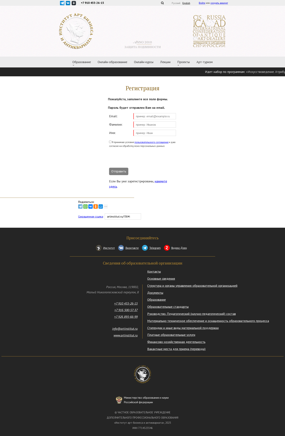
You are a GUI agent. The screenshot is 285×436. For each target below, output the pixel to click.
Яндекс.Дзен (179, 248)
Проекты (183, 62)
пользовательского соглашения (151, 142)
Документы (155, 293)
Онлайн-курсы (143, 62)
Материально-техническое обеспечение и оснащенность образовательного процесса (208, 321)
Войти (202, 3)
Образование (81, 62)
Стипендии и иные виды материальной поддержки (183, 328)
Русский (176, 3)
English (186, 3)
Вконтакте (132, 248)
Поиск (162, 3)
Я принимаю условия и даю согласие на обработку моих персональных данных (142, 144)
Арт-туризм (204, 62)
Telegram (155, 248)
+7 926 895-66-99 (126, 317)
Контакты (154, 271)
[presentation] (136, 158)
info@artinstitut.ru (125, 329)
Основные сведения (161, 278)
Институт (109, 248)
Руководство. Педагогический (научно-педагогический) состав (191, 314)
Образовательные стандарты (168, 307)
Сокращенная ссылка (90, 216)
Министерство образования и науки (146, 400)
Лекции (165, 62)
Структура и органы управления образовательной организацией (192, 286)
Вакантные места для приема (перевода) (176, 349)
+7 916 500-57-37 (126, 310)
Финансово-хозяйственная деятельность (176, 342)
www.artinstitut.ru (126, 335)
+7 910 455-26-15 (126, 303)
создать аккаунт (219, 3)
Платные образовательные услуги (171, 335)
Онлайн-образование (112, 62)
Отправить (118, 171)
